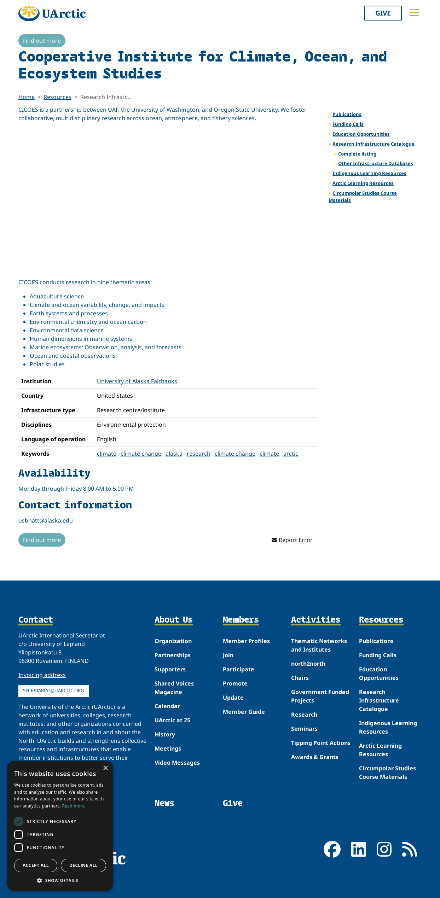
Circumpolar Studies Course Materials (363, 196)
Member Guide (244, 712)
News (164, 803)
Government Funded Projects (320, 696)
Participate (238, 669)
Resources (57, 97)
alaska (174, 453)
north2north (308, 663)
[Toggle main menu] (414, 13)
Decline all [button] (83, 865)
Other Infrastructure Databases (375, 163)
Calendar (167, 706)
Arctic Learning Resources (363, 183)
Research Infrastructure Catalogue (373, 144)
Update (233, 697)
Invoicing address (42, 675)
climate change (141, 453)
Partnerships (173, 655)
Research (304, 714)
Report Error (292, 540)
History (165, 734)
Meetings (168, 748)
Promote (235, 683)
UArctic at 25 (172, 720)
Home (26, 97)
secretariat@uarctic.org (53, 690)
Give (383, 13)
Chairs (300, 678)
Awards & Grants (314, 757)
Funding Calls (348, 124)
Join (228, 655)
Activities (316, 620)
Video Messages (177, 762)
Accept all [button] (36, 865)
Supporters (170, 669)
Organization (173, 641)
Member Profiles (246, 641)
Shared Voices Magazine (174, 688)
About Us (174, 620)
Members (241, 620)
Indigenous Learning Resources (369, 173)
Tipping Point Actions (321, 743)
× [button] (105, 768)
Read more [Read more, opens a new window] (73, 806)
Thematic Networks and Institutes (319, 645)
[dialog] (60, 826)
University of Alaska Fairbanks (137, 381)
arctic (290, 453)
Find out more (42, 41)
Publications (346, 114)
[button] (60, 880)
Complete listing (357, 154)
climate (106, 453)
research (198, 453)
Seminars (304, 729)
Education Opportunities (361, 134)
